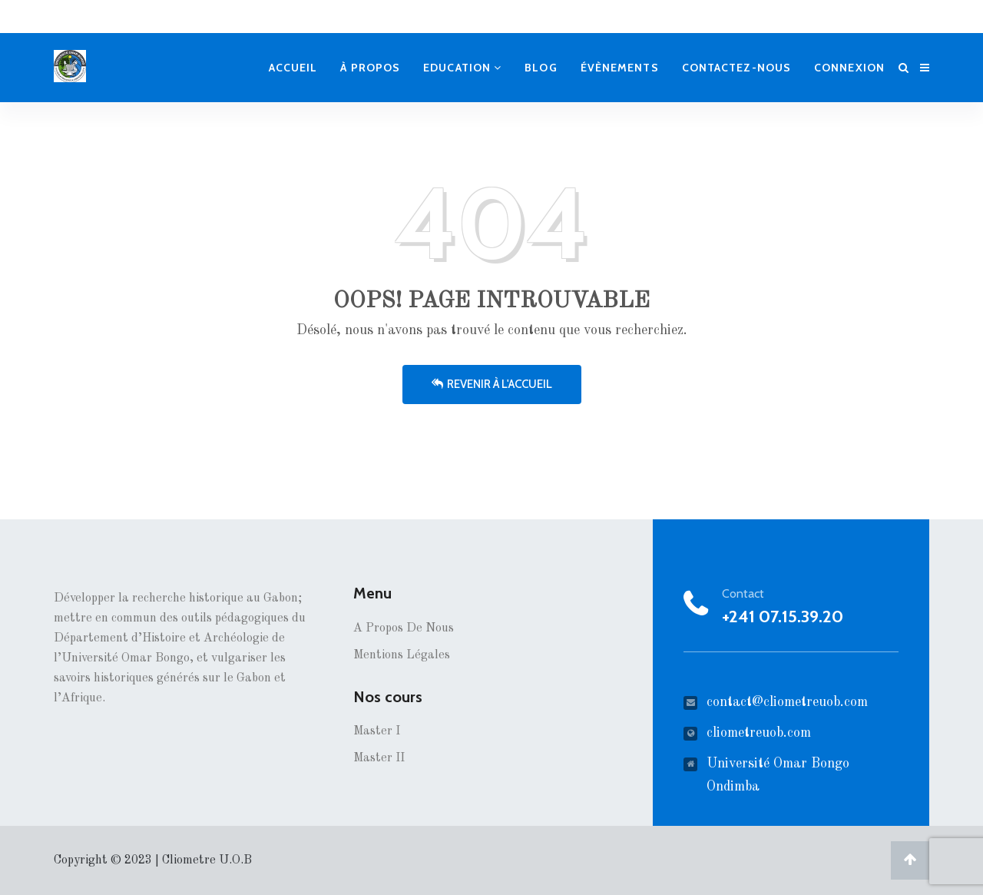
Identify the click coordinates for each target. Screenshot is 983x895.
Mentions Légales (401, 655)
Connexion (849, 68)
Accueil (293, 68)
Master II (379, 758)
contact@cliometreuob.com (787, 702)
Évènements (620, 68)
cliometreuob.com (759, 733)
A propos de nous (403, 628)
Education (462, 68)
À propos (370, 68)
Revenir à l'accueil (492, 384)
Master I (376, 731)
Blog (541, 68)
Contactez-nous (736, 68)
